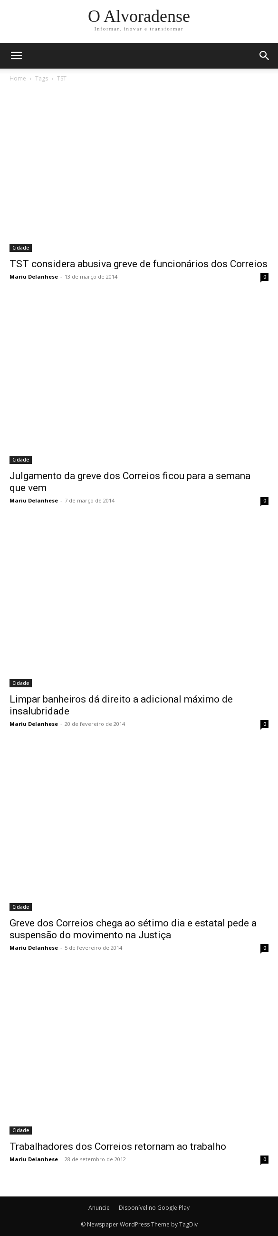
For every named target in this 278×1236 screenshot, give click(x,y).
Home (18, 78)
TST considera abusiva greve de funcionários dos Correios (139, 264)
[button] (264, 56)
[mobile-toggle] (16, 56)
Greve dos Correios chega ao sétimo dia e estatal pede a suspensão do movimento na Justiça (133, 929)
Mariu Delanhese (34, 276)
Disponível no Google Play (154, 1208)
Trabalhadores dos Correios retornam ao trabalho (118, 1146)
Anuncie (99, 1208)
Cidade (20, 247)
